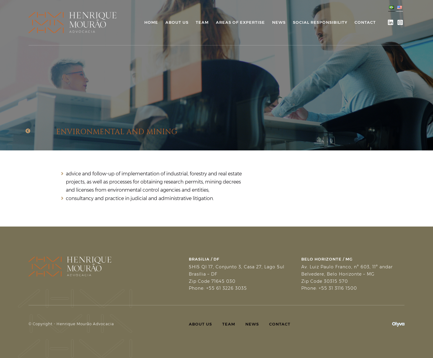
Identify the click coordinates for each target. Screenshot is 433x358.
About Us (177, 22)
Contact (365, 22)
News (279, 22)
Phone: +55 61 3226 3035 (218, 288)
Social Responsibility (320, 22)
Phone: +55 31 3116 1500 (329, 288)
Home (151, 22)
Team (202, 22)
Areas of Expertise (240, 22)
